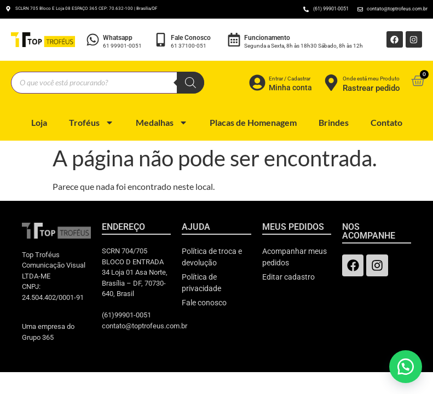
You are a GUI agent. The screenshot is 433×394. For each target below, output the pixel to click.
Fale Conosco (191, 38)
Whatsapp (117, 38)
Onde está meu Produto (371, 79)
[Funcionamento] (234, 40)
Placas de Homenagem (253, 122)
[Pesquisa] (190, 83)
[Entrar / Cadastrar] (257, 82)
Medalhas (162, 122)
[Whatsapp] (93, 40)
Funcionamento (267, 38)
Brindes (334, 122)
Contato (386, 122)
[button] (405, 366)
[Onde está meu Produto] (331, 82)
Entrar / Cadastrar (289, 79)
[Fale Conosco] (161, 40)
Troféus (91, 122)
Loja (39, 122)
